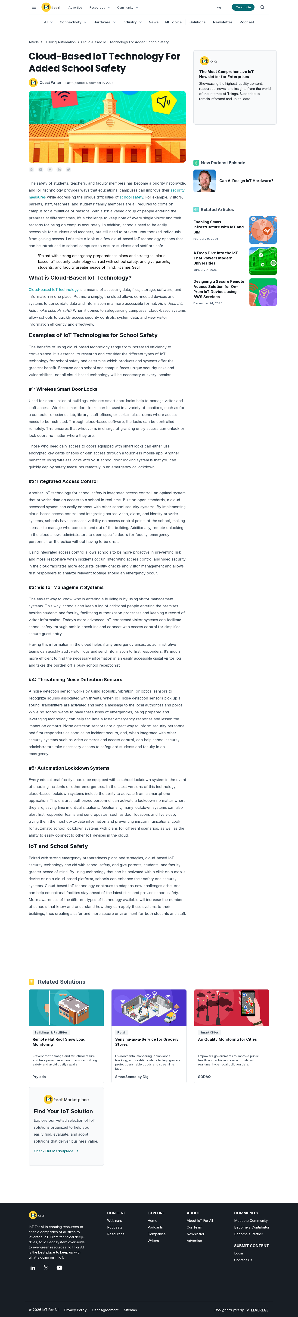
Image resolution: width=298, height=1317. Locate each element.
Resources (115, 1234)
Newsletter (222, 22)
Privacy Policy (75, 1310)
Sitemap (130, 1310)
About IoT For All (200, 1220)
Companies (157, 1234)
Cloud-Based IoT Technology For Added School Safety (125, 42)
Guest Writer (50, 82)
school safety (131, 197)
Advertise (75, 7)
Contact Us (243, 1260)
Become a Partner (248, 1234)
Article (34, 42)
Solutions (197, 22)
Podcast (247, 22)
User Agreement (105, 1310)
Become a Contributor (251, 1227)
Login (238, 1253)
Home (152, 1220)
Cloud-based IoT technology (54, 289)
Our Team (194, 1227)
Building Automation (60, 42)
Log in (220, 7)
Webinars (114, 1220)
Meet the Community (251, 1220)
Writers (153, 1240)
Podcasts (114, 1227)
